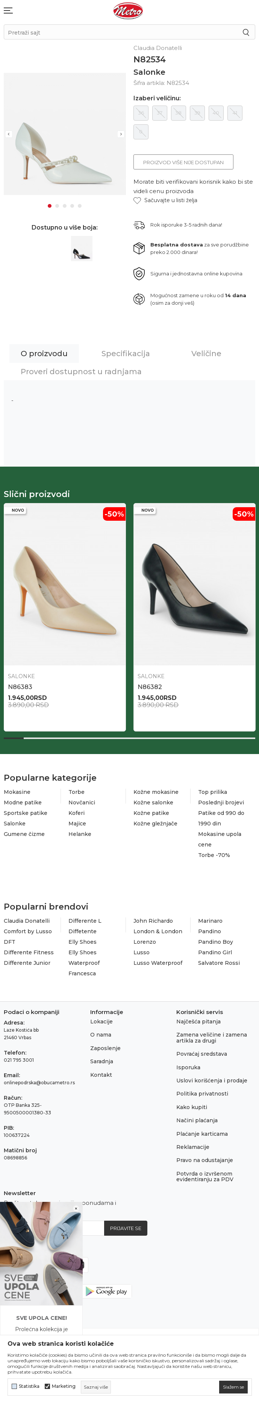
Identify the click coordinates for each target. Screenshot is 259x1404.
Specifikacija (125, 353)
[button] (165, 200)
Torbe (76, 792)
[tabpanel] (65, 133)
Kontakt (101, 1075)
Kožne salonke (153, 802)
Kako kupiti (191, 1107)
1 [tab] (49, 204)
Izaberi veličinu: (157, 98)
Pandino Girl (215, 952)
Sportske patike (25, 813)
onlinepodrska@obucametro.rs (39, 1082)
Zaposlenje (105, 1048)
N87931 (149, 687)
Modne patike (23, 802)
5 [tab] (80, 204)
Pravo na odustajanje (204, 1160)
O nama (100, 1034)
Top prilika (212, 792)
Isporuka (188, 1067)
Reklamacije (192, 1147)
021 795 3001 (19, 1060)
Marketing (64, 1386)
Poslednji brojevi (221, 802)
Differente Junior (27, 963)
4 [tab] (72, 204)
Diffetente (82, 931)
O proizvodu (44, 353)
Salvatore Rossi (219, 963)
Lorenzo (144, 942)
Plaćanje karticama (202, 1133)
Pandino (209, 931)
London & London (157, 931)
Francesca (82, 973)
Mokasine (17, 792)
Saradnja (101, 1061)
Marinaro (210, 920)
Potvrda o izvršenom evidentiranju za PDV (204, 1176)
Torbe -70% (214, 855)
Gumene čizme (24, 834)
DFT (9, 942)
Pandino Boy (215, 942)
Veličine (206, 353)
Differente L (84, 920)
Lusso (141, 952)
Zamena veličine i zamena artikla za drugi (211, 1037)
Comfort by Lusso (28, 931)
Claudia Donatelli (27, 920)
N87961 (19, 687)
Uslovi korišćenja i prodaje (211, 1080)
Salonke (149, 72)
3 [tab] (65, 204)
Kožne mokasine (156, 792)
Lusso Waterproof (157, 963)
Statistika (29, 1386)
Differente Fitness (29, 952)
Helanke (79, 834)
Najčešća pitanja (198, 1021)
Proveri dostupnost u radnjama (81, 371)
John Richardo (153, 920)
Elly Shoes (82, 942)
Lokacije (101, 1021)
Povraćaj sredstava (201, 1053)
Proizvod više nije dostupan (183, 162)
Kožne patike (151, 813)
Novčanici (81, 802)
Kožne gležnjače (155, 823)
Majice (77, 823)
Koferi (76, 813)
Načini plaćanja (197, 1120)
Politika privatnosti (202, 1093)
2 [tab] (57, 204)
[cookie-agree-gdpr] (233, 1387)
